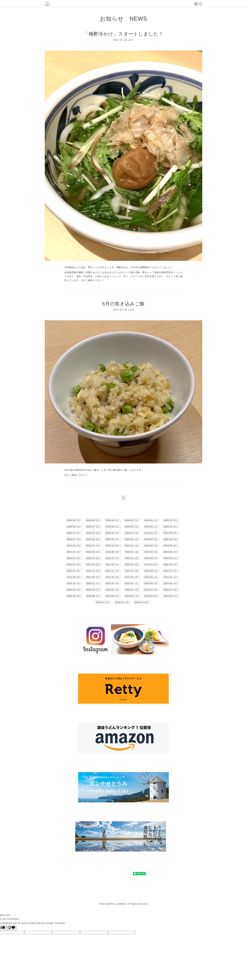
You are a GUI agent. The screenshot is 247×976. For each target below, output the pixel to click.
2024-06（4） (93, 539)
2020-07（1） (132, 583)
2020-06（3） (151, 583)
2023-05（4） (113, 552)
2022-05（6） (113, 564)
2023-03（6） (151, 552)
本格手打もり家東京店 (116, 904)
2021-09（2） (151, 571)
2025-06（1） (113, 526)
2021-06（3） (74, 577)
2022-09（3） (151, 558)
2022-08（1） (171, 558)
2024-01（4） (74, 545)
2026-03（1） (113, 520)
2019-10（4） (74, 596)
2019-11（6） (171, 590)
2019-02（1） (171, 596)
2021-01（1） (171, 577)
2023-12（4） (93, 545)
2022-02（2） (171, 564)
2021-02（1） (151, 577)
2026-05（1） (74, 520)
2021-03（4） (132, 577)
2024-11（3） (132, 533)
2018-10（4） (142, 602)
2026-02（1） (132, 520)
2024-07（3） (74, 539)
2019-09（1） (93, 596)
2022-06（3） (93, 564)
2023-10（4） (132, 545)
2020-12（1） (74, 583)
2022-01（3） (74, 571)
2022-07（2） (74, 564)
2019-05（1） (132, 596)
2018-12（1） (103, 602)
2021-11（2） (113, 571)
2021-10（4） (132, 571)
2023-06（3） (93, 552)
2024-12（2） (113, 533)
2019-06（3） (113, 596)
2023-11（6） (113, 545)
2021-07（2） (171, 571)
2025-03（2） (171, 526)
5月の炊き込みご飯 (123, 303)
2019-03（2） (151, 596)
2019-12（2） (151, 590)
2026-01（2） (151, 520)
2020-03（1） (93, 590)
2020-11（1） (93, 583)
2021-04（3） (113, 577)
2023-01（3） (74, 558)
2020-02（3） (113, 590)
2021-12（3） (93, 571)
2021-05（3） (93, 577)
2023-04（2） (132, 552)
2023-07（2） (74, 552)
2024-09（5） (171, 533)
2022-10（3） (132, 558)
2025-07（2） (93, 526)
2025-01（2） (93, 533)
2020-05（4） (171, 583)
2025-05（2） (132, 526)
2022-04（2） (132, 564)
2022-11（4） (113, 558)
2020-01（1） (132, 590)
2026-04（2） (93, 520)
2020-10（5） (113, 583)
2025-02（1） (74, 533)
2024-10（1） (151, 533)
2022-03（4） (151, 564)
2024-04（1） (132, 539)
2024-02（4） (171, 539)
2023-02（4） (171, 552)
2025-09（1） (74, 526)
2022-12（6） (93, 558)
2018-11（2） (122, 602)
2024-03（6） (151, 539)
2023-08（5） (171, 545)
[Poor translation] (11, 927)
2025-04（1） (151, 526)
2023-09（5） (151, 545)
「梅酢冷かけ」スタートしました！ (123, 33)
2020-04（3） (74, 590)
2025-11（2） (171, 520)
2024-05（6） (113, 539)
